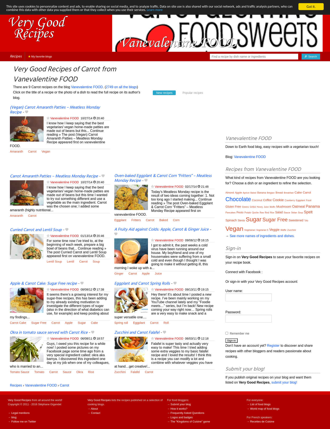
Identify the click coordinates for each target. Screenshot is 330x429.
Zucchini (120, 372)
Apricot (246, 193)
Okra (79, 372)
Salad (279, 212)
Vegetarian (249, 230)
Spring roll (121, 322)
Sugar (82, 322)
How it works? (178, 408)
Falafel (135, 372)
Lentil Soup (54, 261)
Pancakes (230, 212)
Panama (313, 206)
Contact (95, 412)
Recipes (16, 56)
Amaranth (16, 151)
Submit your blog (180, 404)
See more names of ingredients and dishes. (262, 236)
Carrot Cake (18, 322)
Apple (146, 273)
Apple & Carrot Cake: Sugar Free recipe (43, 283)
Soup (96, 261)
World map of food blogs (264, 408)
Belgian (271, 192)
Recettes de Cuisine (262, 421)
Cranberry (290, 200)
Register (273, 345)
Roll (166, 322)
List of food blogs (260, 404)
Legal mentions (20, 412)
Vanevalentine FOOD (87, 87)
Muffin (272, 207)
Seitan (294, 212)
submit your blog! (284, 382)
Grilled (253, 207)
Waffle (283, 230)
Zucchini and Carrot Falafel (136, 332)
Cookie (278, 200)
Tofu (306, 220)
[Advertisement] (164, 139)
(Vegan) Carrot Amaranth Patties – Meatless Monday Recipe (55, 110)
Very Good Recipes (19, 400)
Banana (261, 192)
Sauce (67, 372)
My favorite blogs (40, 56)
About (94, 408)
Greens (245, 207)
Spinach (231, 220)
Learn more (176, 10)
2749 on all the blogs (121, 87)
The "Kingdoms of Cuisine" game (190, 421)
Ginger (118, 273)
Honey (260, 207)
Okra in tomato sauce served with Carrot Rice (49, 332)
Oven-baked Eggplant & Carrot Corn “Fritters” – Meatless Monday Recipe (163, 178)
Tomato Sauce (19, 372)
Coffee (267, 200)
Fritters (136, 220)
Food (308, 200)
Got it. (310, 6)
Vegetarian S (262, 230)
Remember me (239, 333)
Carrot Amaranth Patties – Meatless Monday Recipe (54, 176)
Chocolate (238, 199)
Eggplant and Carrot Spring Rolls (142, 283)
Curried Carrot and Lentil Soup (36, 230)
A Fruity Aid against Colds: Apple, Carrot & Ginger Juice (161, 229)
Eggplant (120, 220)
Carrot (32, 151)
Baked (163, 220)
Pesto (240, 212)
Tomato (39, 372)
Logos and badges (181, 417)
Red (267, 212)
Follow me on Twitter (23, 421)
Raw (262, 212)
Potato (247, 212)
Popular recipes (192, 92)
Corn (176, 220)
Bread (279, 192)
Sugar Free (39, 322)
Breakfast (288, 192)
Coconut (257, 200)
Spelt (308, 212)
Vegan (45, 151)
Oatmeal (298, 206)
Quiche (255, 212)
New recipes (164, 92)
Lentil (70, 261)
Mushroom (283, 206)
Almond (229, 192)
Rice (91, 372)
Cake (94, 322)
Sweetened (296, 220)
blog (13, 417)
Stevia (241, 220)
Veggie (274, 229)
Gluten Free (233, 206)
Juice (158, 273)
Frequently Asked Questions (187, 412)
